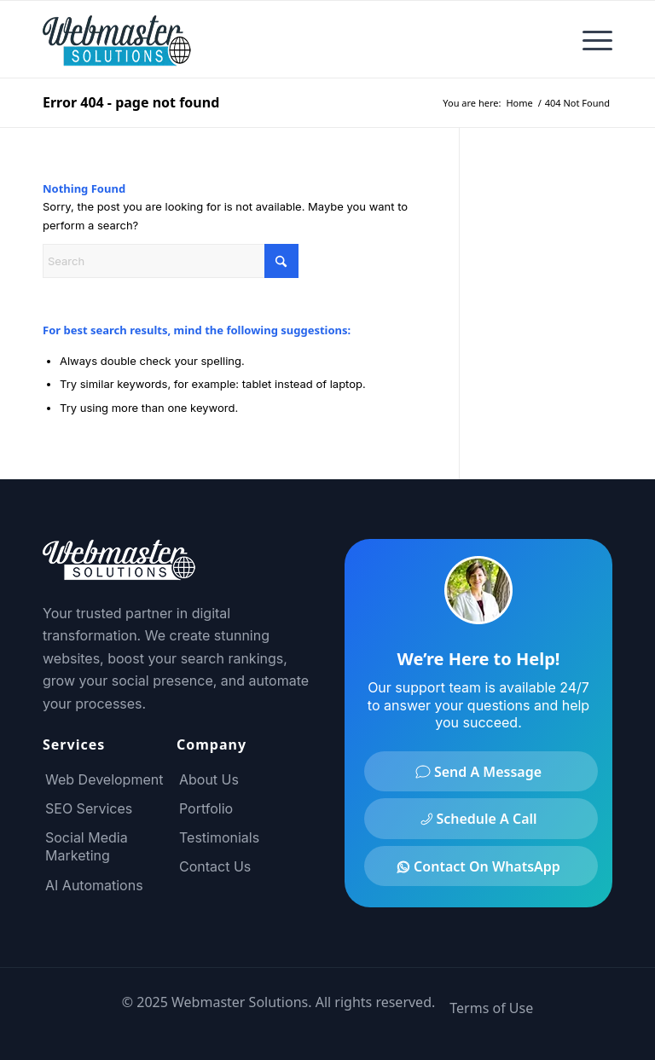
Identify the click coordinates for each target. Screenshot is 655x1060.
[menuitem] (588, 39)
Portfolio (206, 808)
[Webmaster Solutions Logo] (119, 39)
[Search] (171, 261)
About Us (209, 779)
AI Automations (94, 885)
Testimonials (219, 837)
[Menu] (588, 39)
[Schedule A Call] (481, 818)
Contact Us (215, 866)
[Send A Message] (481, 771)
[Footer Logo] (119, 570)
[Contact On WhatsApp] (481, 866)
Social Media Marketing (86, 846)
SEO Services (88, 808)
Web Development (104, 779)
